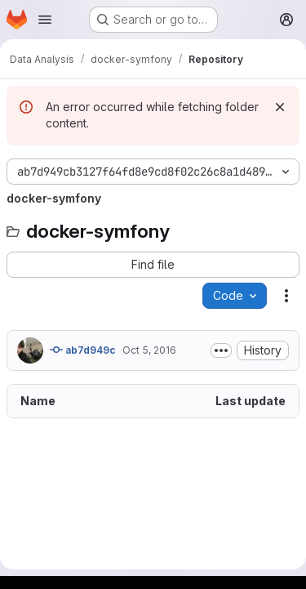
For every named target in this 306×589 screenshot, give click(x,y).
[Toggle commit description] (221, 350)
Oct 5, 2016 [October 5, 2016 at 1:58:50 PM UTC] (149, 350)
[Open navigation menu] (45, 20)
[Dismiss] (280, 107)
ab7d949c (83, 349)
